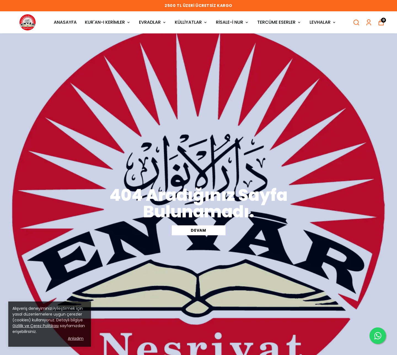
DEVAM (198, 230)
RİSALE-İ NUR (232, 22)
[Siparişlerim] (368, 22)
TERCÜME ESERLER (279, 22)
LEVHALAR (323, 22)
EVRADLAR (153, 22)
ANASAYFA (65, 22)
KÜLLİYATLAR (191, 22)
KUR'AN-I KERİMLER (108, 22)
